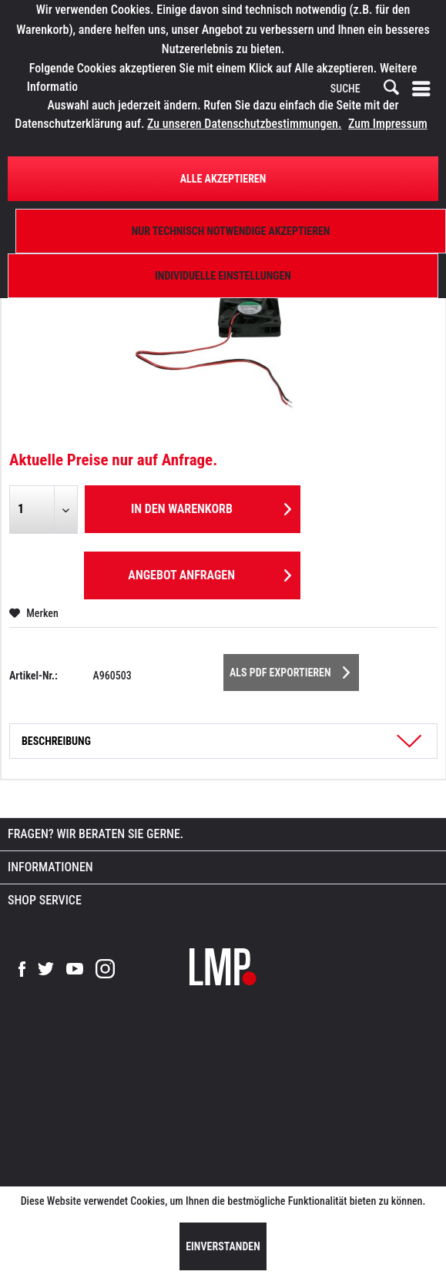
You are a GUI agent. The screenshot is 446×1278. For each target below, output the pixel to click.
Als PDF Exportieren (290, 669)
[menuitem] (424, 89)
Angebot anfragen (209, 572)
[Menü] (424, 89)
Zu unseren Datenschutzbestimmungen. (244, 123)
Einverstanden (223, 1246)
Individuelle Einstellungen (223, 276)
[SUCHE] (363, 89)
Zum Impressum (388, 123)
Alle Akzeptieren (223, 179)
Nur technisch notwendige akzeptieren (231, 231)
